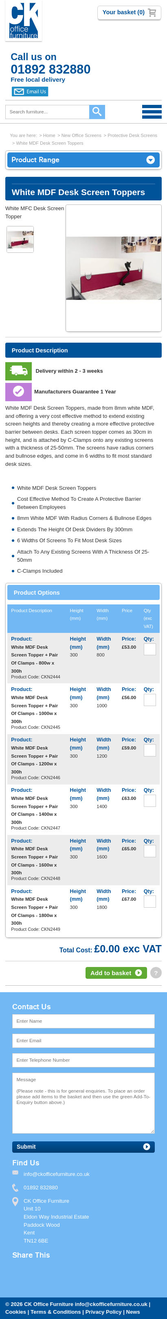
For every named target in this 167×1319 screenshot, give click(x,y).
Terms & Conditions (56, 1312)
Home (49, 135)
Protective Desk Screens (132, 135)
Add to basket (110, 972)
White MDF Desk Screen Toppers (49, 143)
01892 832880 (41, 1187)
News (133, 1312)
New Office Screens (81, 135)
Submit (26, 1147)
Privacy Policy (104, 1312)
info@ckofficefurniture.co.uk (111, 1304)
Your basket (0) (124, 12)
